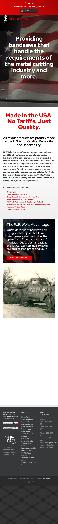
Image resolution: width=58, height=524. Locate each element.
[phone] (33, 3)
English (25, 11)
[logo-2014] (15, 15)
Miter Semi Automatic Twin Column (20, 199)
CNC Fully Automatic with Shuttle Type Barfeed (25, 202)
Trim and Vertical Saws (16, 207)
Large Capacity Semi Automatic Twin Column (24, 197)
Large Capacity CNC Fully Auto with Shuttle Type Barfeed (28, 204)
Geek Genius (46, 478)
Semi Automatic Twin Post (17, 194)
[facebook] (25, 3)
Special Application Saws (16, 209)
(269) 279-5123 (38, 7)
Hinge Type (11, 192)
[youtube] (29, 3)
